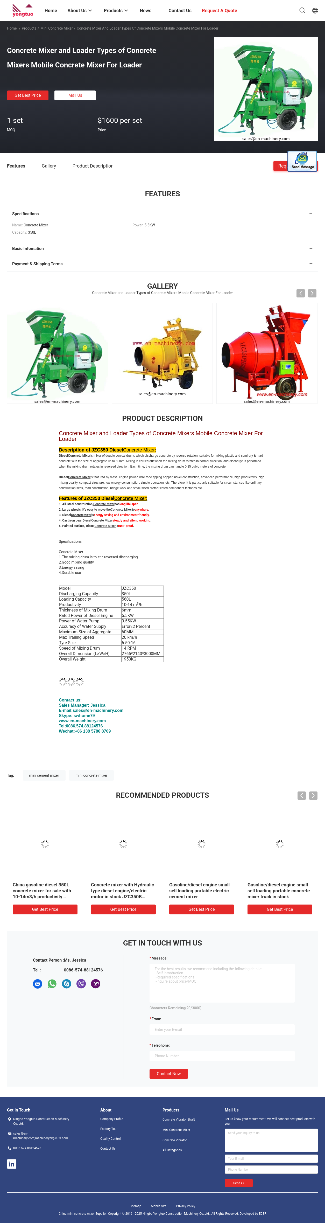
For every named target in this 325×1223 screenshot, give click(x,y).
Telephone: (161, 1045)
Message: (159, 958)
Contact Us (108, 1148)
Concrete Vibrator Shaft (178, 1119)
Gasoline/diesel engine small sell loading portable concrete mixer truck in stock (279, 890)
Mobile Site (158, 1206)
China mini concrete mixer (77, 1213)
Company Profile (111, 1119)
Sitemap (135, 1206)
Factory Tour (109, 1129)
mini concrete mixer (91, 775)
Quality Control (110, 1139)
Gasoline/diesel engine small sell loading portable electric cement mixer (199, 890)
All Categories (172, 1150)
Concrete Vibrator (174, 1140)
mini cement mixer (44, 775)
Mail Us (75, 95)
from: (156, 1019)
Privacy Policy (185, 1206)
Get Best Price (28, 95)
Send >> (238, 1183)
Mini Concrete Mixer (56, 28)
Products (29, 28)
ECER (262, 1213)
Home (12, 28)
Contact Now (169, 1073)
